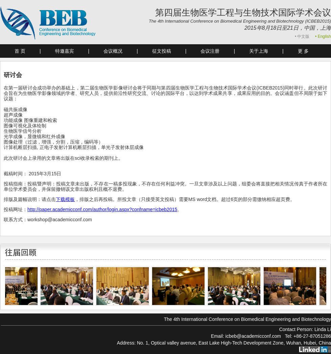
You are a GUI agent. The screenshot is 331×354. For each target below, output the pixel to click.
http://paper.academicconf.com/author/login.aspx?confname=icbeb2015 (102, 209)
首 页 (20, 51)
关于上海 (258, 51)
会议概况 (112, 51)
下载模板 (65, 199)
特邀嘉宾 (64, 51)
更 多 (303, 51)
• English (323, 36)
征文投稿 (161, 51)
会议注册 (209, 51)
